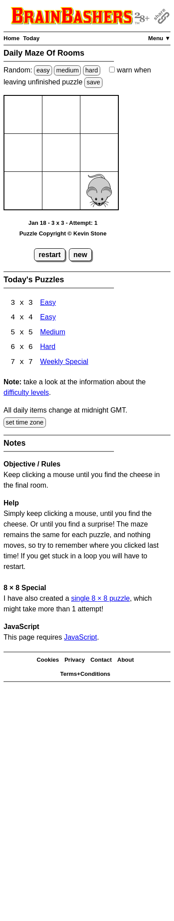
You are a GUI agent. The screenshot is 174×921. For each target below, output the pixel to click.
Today (31, 38)
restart (50, 254)
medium (67, 70)
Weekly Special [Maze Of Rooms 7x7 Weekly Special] (64, 363)
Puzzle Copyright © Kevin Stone (62, 233)
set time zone (25, 423)
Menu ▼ (159, 38)
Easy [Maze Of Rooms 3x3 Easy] (48, 303)
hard (91, 70)
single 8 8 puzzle (100, 599)
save (93, 82)
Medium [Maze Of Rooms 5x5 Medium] (52, 333)
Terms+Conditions (85, 674)
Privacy (74, 660)
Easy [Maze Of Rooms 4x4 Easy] (48, 318)
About (125, 660)
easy (42, 70)
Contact (101, 660)
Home (11, 38)
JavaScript (80, 638)
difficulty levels (26, 393)
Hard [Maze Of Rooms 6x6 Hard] (48, 348)
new (80, 254)
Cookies (48, 660)
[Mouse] (99, 190)
